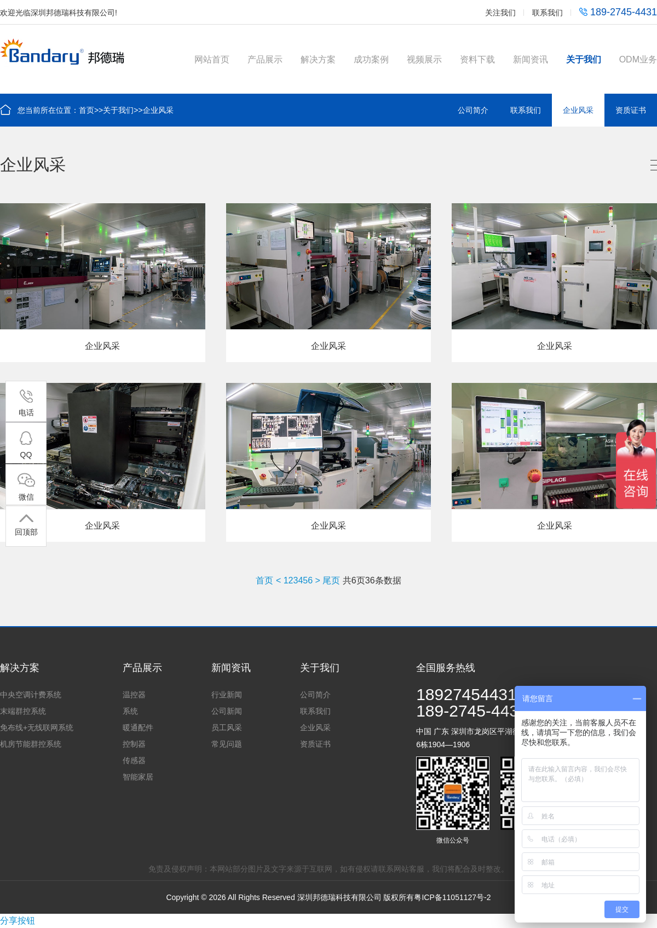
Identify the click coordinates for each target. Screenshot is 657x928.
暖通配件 (138, 727)
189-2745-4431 (618, 12)
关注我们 (500, 12)
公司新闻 (226, 711)
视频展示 (424, 59)
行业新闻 (226, 694)
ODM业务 (638, 59)
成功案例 (371, 59)
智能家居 (138, 776)
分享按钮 (17, 920)
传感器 (134, 760)
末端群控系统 (23, 711)
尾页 (331, 580)
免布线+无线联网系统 (36, 727)
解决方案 (318, 59)
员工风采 (226, 727)
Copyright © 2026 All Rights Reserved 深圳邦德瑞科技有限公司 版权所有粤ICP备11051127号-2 (328, 897)
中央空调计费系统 (30, 694)
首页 (86, 110)
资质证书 (630, 110)
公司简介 (473, 110)
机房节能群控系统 (30, 744)
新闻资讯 (530, 59)
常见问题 (226, 744)
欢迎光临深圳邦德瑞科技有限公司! (58, 12)
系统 (130, 711)
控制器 (134, 744)
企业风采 (158, 110)
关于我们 (583, 59)
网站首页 (211, 59)
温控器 (134, 694)
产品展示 (265, 59)
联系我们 (547, 12)
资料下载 (477, 59)
